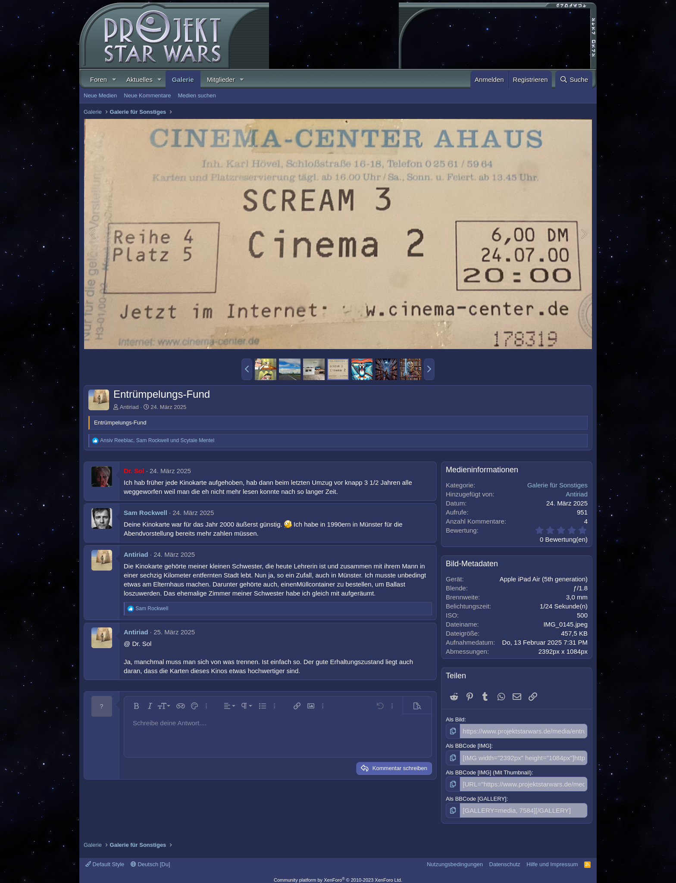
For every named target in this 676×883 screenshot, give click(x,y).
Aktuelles (139, 79)
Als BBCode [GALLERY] (476, 795)
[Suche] (573, 79)
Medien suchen (197, 95)
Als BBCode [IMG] (468, 744)
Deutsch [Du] (150, 859)
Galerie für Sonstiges (557, 485)
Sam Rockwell (145, 512)
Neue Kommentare (147, 95)
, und (157, 440)
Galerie (183, 79)
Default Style (104, 859)
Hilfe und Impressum (552, 859)
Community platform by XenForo (338, 875)
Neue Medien (100, 95)
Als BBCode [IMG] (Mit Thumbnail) (489, 770)
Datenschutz (504, 859)
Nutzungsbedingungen (455, 859)
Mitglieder (221, 79)
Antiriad (129, 407)
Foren (98, 79)
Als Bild (455, 719)
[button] (114, 79)
